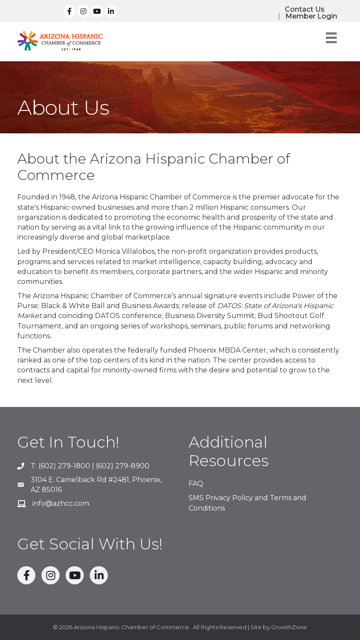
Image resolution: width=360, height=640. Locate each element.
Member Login (311, 16)
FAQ (196, 483)
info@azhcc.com (60, 503)
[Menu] (331, 37)
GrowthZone (289, 627)
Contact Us (305, 9)
